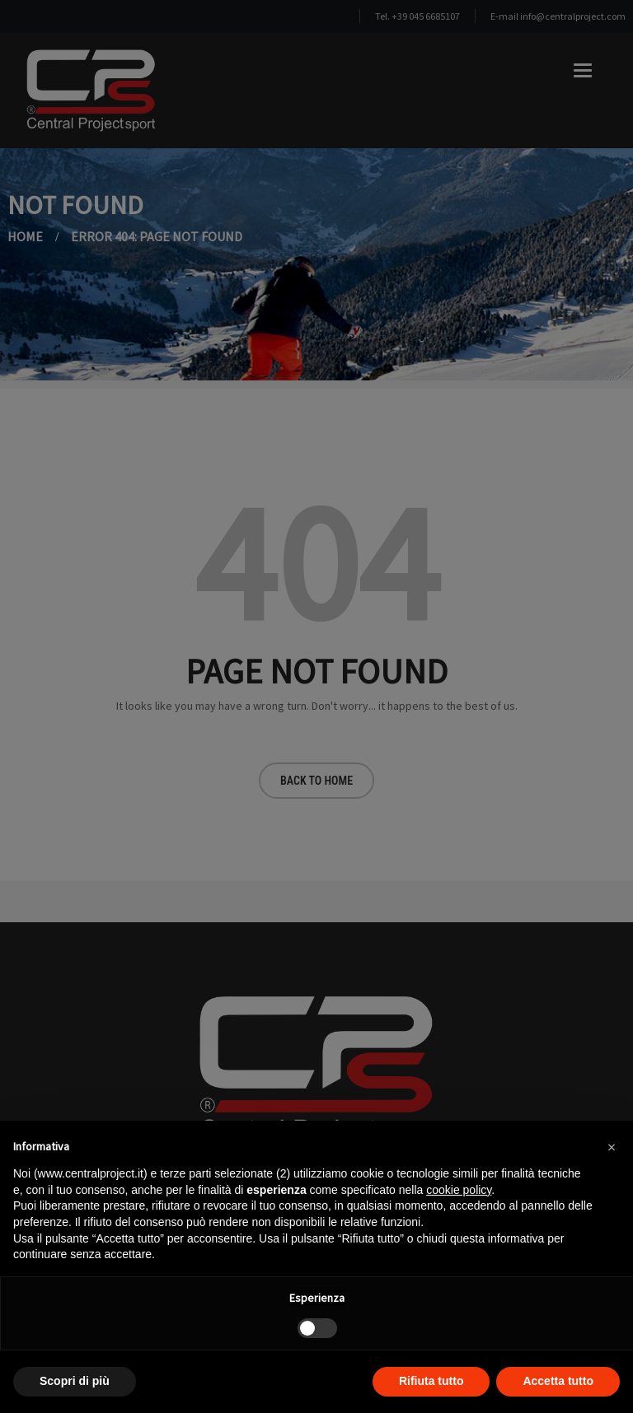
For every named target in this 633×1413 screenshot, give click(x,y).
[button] (611, 1147)
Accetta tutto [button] (558, 1380)
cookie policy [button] (458, 1189)
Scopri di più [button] (75, 1380)
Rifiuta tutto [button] (431, 1380)
